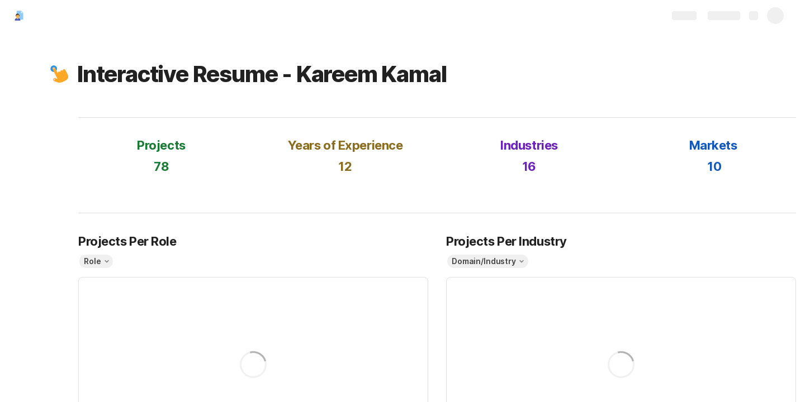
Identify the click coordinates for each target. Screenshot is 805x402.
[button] (60, 74)
